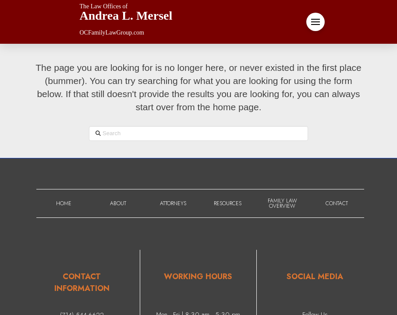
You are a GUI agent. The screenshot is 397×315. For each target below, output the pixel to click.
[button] (315, 22)
